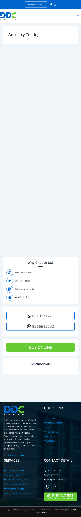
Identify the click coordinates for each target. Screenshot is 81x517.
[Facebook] (51, 4)
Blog (49, 427)
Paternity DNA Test (15, 470)
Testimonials (52, 432)
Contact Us (51, 441)
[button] (36, 4)
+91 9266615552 (53, 475)
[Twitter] (55, 4)
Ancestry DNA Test (15, 488)
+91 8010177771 (53, 470)
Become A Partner (55, 422)
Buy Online (52, 418)
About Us (51, 436)
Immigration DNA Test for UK (20, 493)
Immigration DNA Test (17, 484)
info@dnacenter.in (54, 479)
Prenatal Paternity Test (17, 479)
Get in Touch (10, 455)
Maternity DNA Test (16, 475)
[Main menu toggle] (78, 16)
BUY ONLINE (40, 347)
